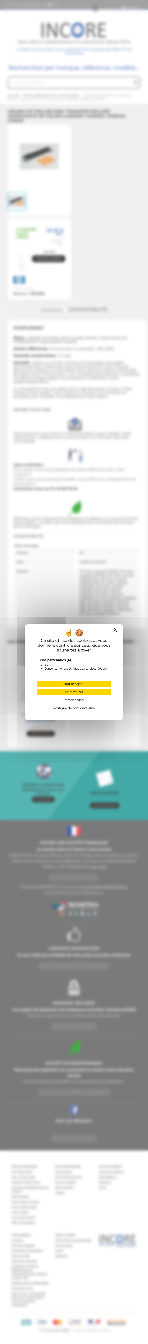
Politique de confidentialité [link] (74, 708)
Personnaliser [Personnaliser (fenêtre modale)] (74, 700)
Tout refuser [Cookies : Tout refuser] (74, 692)
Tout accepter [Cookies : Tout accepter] (74, 684)
